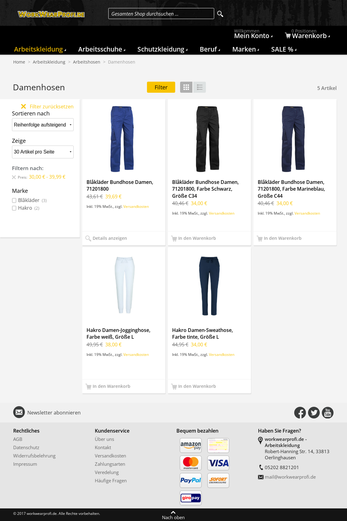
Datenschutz (26, 447)
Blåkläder (32, 200)
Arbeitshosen (86, 62)
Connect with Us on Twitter (314, 412)
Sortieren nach (31, 113)
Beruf (208, 49)
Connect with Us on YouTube (328, 412)
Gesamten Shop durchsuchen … (145, 13)
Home (19, 62)
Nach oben (173, 517)
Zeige (19, 140)
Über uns (104, 439)
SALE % (282, 49)
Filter (161, 87)
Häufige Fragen (111, 480)
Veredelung (107, 472)
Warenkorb (306, 35)
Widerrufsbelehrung (34, 456)
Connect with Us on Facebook (300, 412)
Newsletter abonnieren (54, 412)
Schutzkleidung (160, 49)
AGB (17, 439)
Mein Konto (252, 35)
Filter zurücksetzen (47, 106)
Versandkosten (136, 206)
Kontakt (103, 447)
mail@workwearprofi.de (290, 477)
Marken (244, 49)
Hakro (28, 208)
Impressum (25, 464)
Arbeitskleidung (38, 49)
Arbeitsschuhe (100, 49)
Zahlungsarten (110, 464)
